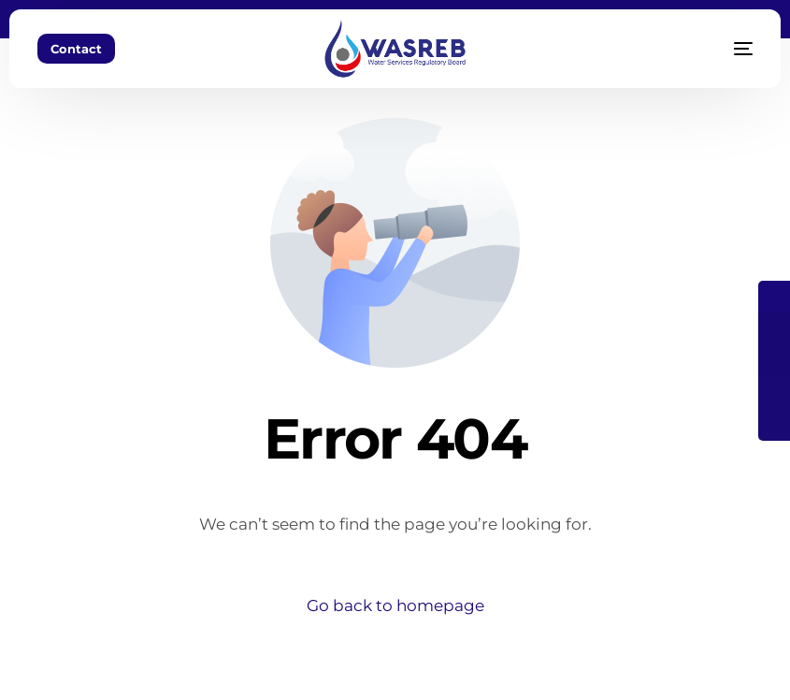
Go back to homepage (395, 605)
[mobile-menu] (720, 48)
